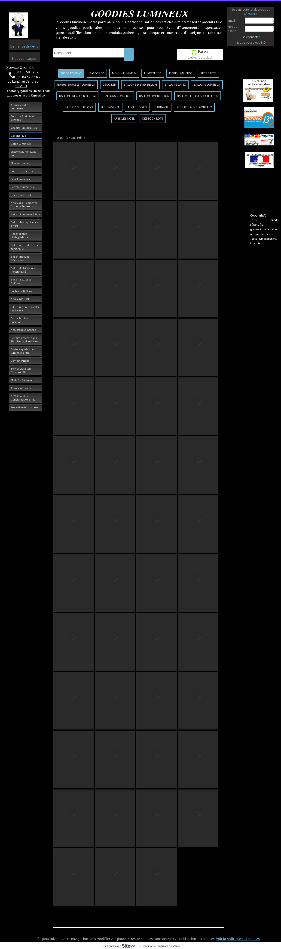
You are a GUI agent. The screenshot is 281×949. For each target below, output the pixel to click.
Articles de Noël (20, 299)
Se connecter (251, 37)
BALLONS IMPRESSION (154, 96)
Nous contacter (24, 58)
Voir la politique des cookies (238, 938)
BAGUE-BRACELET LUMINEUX (76, 84)
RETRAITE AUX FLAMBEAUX (194, 107)
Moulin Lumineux (21, 163)
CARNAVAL (162, 107)
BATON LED (96, 73)
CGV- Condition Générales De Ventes (23, 397)
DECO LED (109, 84)
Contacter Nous (20, 360)
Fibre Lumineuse (21, 179)
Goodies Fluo (18, 135)
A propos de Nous (21, 388)
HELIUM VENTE (110, 107)
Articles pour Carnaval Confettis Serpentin (24, 204)
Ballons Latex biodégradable (19, 235)
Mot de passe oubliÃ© (250, 42)
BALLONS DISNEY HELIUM (140, 84)
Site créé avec (121, 946)
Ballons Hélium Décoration (20, 258)
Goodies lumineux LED (24, 128)
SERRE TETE (208, 73)
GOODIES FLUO (71, 73)
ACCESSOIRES (137, 107)
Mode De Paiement (22, 380)
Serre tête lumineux (22, 187)
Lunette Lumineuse (22, 171)
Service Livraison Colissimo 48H (21, 370)
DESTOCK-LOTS (152, 118)
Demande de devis (24, 46)
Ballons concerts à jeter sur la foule (24, 246)
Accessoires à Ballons (23, 329)
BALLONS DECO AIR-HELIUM (77, 96)
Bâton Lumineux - (21, 143)
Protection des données (24, 407)
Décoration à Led (21, 195)
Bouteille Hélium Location (21, 319)
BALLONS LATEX (175, 84)
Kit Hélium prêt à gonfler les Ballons (25, 308)
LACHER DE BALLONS (79, 107)
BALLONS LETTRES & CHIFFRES (197, 96)
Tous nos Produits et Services (22, 117)
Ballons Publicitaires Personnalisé (23, 269)
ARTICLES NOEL (124, 118)
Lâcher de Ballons (21, 291)
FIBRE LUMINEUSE (180, 73)
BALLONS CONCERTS (117, 96)
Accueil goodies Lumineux (20, 106)
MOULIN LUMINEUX (124, 73)
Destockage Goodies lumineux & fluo (23, 350)
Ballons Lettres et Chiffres (21, 281)
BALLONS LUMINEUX (207, 84)
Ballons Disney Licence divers (24, 223)
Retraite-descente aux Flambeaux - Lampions (24, 339)
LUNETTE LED (152, 73)
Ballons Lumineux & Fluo (25, 214)
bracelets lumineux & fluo (23, 153)
